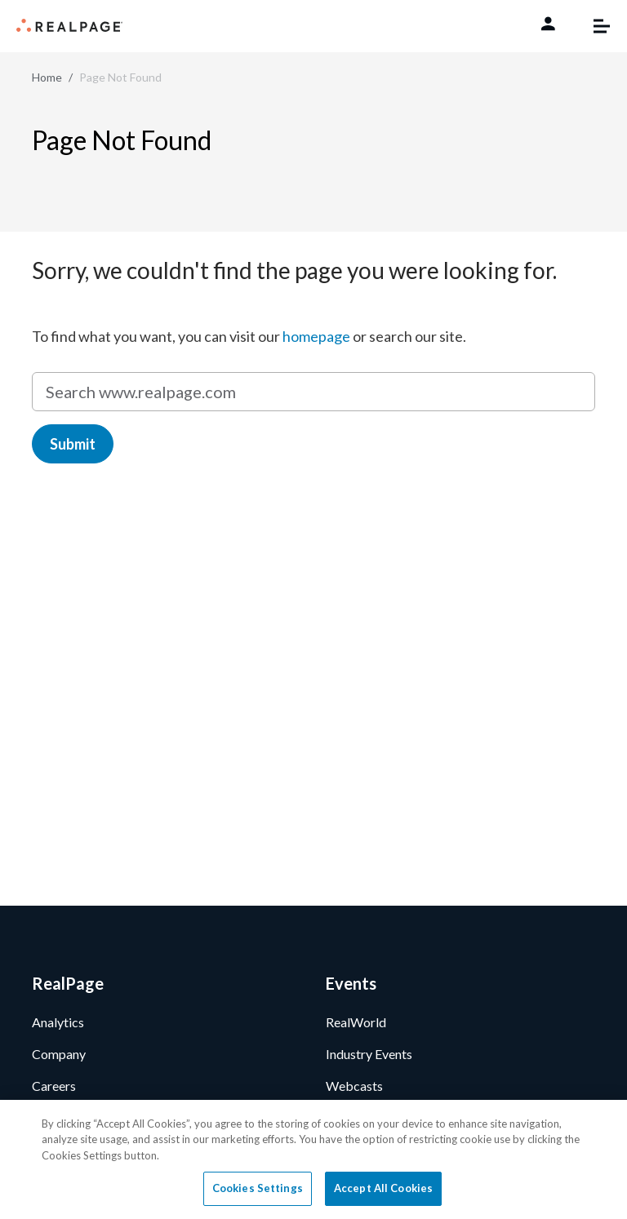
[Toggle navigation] (593, 26)
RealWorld (356, 1022)
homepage (316, 336)
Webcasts (354, 1085)
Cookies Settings (257, 1188)
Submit (73, 444)
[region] (313, 1159)
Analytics (58, 1022)
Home (47, 77)
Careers (54, 1085)
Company (59, 1054)
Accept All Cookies (383, 1188)
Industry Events (369, 1054)
